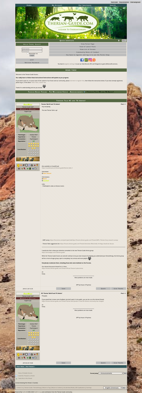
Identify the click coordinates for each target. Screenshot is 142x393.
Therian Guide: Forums (37, 92)
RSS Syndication (80, 387)
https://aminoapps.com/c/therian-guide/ (53, 252)
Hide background (135, 2)
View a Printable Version (25, 373)
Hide (124, 40)
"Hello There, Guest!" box (38, 82)
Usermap (88, 387)
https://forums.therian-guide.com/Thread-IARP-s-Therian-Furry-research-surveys (95, 240)
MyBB (24, 392)
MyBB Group (38, 392)
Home (29, 5)
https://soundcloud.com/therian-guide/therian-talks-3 (57, 168)
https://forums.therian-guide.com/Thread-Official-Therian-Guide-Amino (62, 268)
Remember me (32, 53)
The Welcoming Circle (58, 92)
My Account (57, 5)
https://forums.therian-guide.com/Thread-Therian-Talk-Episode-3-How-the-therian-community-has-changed (73, 301)
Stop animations (124, 2)
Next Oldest (20, 366)
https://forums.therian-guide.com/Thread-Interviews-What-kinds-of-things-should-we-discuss (87, 244)
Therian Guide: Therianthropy (32, 387)
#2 (125, 293)
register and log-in (70, 64)
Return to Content (57, 387)
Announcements (76, 92)
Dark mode (114, 2)
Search (113, 5)
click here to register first (77, 81)
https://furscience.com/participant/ (60, 240)
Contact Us (20, 387)
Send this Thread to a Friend (26, 376)
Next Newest (30, 366)
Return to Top (46, 387)
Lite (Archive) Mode (68, 387)
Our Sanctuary (85, 5)
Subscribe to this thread (25, 378)
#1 (125, 104)
